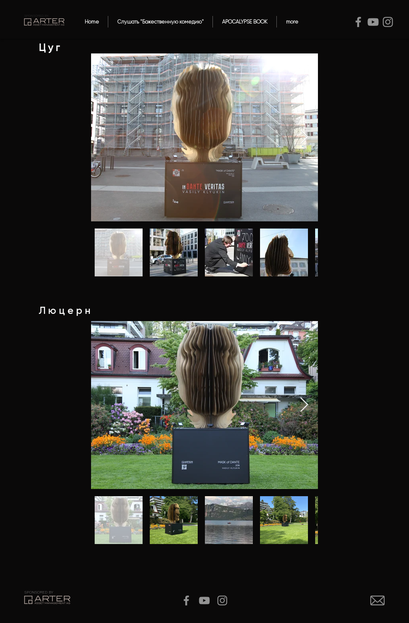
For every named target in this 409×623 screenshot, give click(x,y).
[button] (160, 22)
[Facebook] (358, 22)
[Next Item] (304, 137)
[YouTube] (373, 22)
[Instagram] (388, 22)
